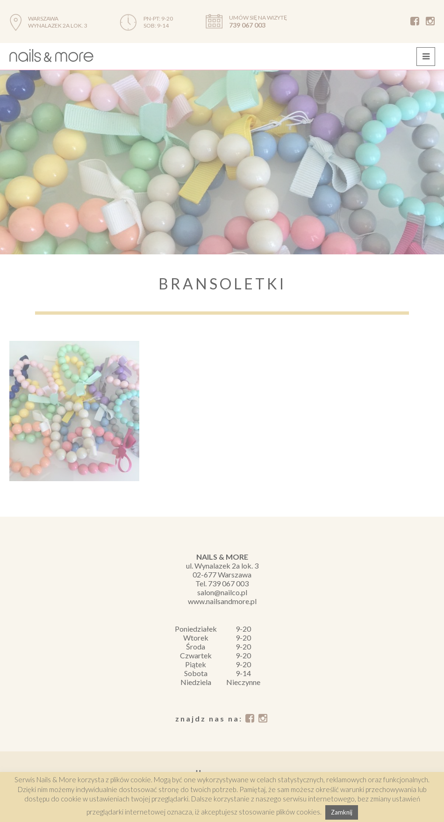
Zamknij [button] (341, 812)
